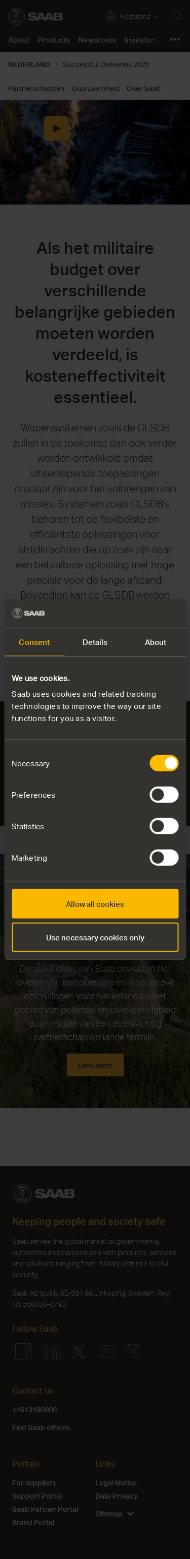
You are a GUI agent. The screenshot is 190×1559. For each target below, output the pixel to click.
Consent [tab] (34, 641)
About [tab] (156, 641)
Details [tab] (95, 641)
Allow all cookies (95, 904)
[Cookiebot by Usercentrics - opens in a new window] (135, 613)
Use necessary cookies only (95, 937)
